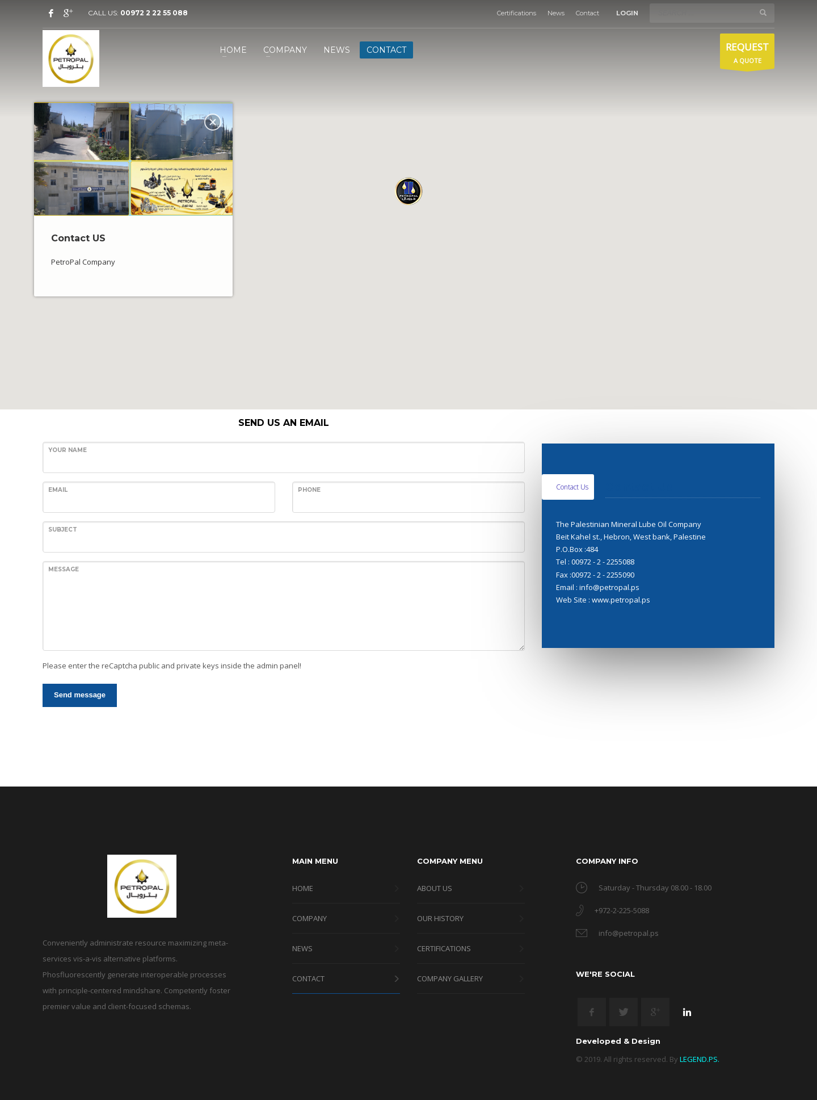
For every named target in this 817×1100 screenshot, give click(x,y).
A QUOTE (747, 54)
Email (58, 489)
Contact (587, 13)
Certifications (516, 13)
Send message (80, 695)
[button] (408, 191)
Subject (62, 529)
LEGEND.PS (699, 1059)
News (556, 13)
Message (63, 569)
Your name (67, 450)
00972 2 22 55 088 (154, 13)
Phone (309, 489)
